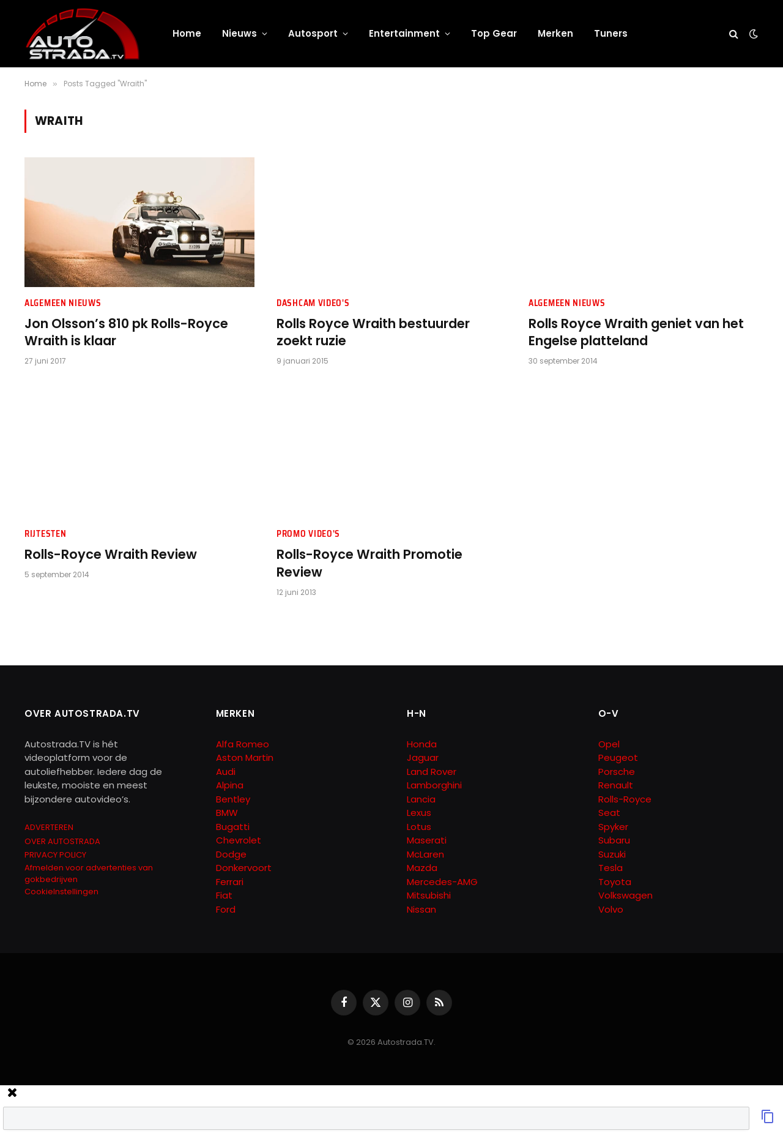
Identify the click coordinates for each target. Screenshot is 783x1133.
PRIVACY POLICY (55, 855)
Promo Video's (308, 534)
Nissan (421, 909)
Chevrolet (238, 840)
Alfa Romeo (244, 744)
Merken (555, 33)
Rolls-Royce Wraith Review (110, 554)
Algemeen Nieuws (63, 303)
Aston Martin (244, 757)
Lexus (419, 812)
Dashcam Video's (313, 303)
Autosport (313, 33)
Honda (422, 744)
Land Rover (431, 771)
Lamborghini (434, 785)
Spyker (613, 826)
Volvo (610, 909)
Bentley (233, 799)
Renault (615, 785)
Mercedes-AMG (442, 881)
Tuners (611, 33)
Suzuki (612, 854)
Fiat (224, 895)
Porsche (616, 771)
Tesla (610, 867)
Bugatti (233, 826)
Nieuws (239, 33)
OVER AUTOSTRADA (62, 841)
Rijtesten (45, 534)
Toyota (614, 881)
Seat (609, 812)
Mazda (422, 867)
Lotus (419, 826)
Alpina (229, 785)
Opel (609, 744)
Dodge (231, 854)
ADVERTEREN (48, 827)
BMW (227, 812)
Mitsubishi (429, 895)
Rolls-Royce (624, 799)
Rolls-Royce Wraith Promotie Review (369, 563)
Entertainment (404, 33)
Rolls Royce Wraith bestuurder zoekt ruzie (373, 332)
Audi (226, 771)
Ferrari (229, 881)
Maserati (427, 840)
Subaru (614, 840)
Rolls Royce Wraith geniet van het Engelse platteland (636, 332)
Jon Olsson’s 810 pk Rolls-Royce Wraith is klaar (126, 332)
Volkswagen (625, 895)
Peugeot (618, 757)
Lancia (421, 799)
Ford (226, 909)
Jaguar (423, 757)
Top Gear (494, 33)
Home (187, 33)
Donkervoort (244, 867)
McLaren (425, 854)
